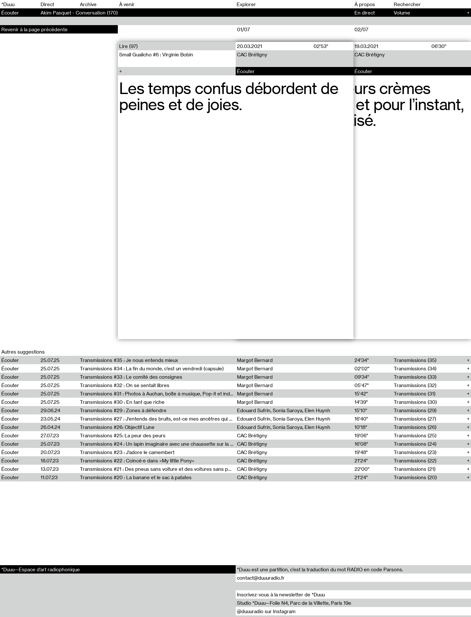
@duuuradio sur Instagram (266, 611)
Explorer (246, 4)
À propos (364, 4)
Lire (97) (128, 46)
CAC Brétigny (252, 54)
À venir (127, 4)
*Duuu (7, 4)
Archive (88, 4)
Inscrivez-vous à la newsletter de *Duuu (281, 594)
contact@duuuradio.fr (261, 578)
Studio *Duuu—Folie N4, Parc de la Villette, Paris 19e (294, 603)
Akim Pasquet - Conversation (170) (79, 12)
